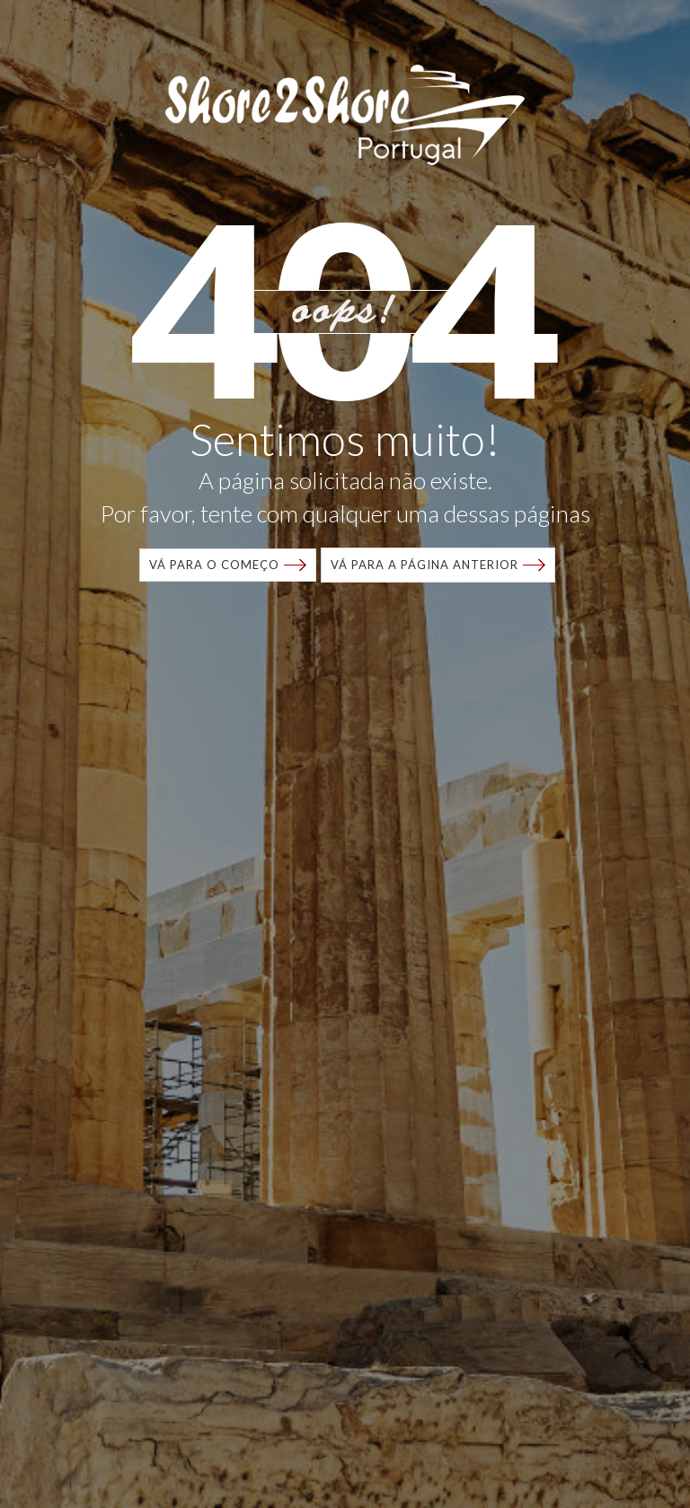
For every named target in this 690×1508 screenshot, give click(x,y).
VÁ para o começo (214, 564)
